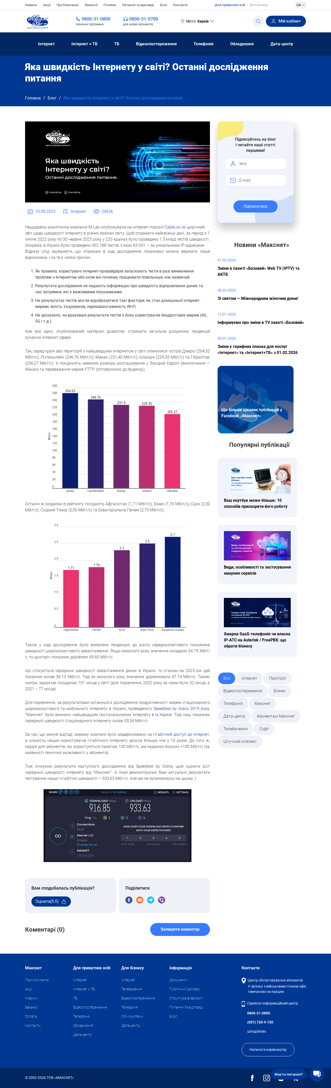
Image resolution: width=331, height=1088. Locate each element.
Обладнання (242, 43)
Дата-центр (281, 43)
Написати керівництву (268, 1050)
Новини (31, 4)
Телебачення (131, 989)
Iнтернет (46, 43)
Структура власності (186, 998)
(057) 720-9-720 (260, 1022)
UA (301, 5)
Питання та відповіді (138, 5)
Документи (178, 980)
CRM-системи (132, 1016)
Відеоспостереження (156, 43)
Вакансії (91, 5)
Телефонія (203, 43)
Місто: (197, 21)
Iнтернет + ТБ (84, 43)
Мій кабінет (286, 21)
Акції (46, 5)
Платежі (110, 5)
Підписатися (255, 206)
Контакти (180, 5)
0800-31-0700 (143, 19)
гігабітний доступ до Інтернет (181, 734)
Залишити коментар (180, 929)
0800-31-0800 (96, 19)
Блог (163, 5)
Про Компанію (67, 5)
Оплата (31, 1016)
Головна (33, 98)
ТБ (116, 43)
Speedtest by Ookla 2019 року (181, 708)
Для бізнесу (258, 5)
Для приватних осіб (230, 5)
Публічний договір (184, 989)
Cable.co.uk (175, 227)
